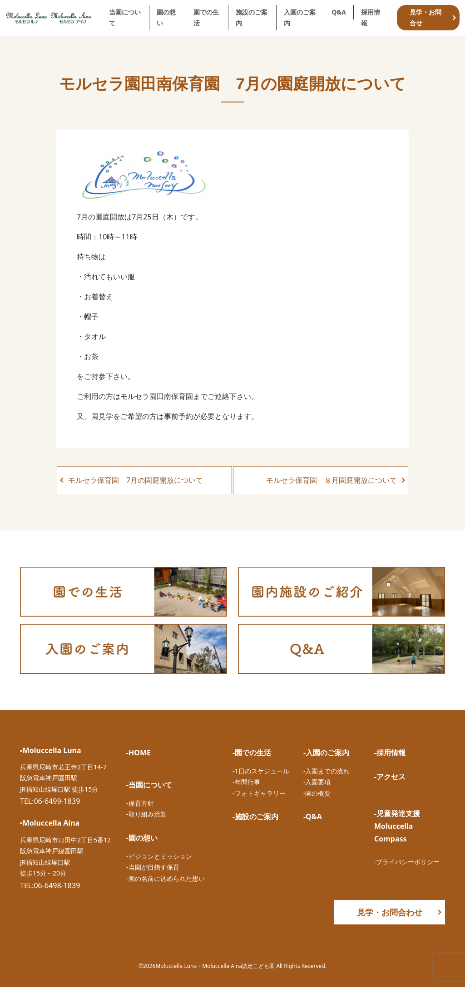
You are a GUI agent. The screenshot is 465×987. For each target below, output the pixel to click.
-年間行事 (246, 782)
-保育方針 (140, 803)
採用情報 (370, 18)
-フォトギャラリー (259, 793)
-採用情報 (390, 753)
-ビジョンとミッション (159, 856)
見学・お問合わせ (389, 912)
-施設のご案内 (255, 817)
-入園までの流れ (326, 771)
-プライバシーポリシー (407, 861)
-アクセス (390, 777)
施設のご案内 (251, 18)
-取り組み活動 (146, 814)
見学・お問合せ (425, 18)
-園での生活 (251, 753)
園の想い (166, 18)
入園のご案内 (300, 18)
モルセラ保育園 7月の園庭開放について (135, 480)
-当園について (149, 785)
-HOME (138, 753)
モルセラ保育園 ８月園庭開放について (331, 480)
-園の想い (142, 838)
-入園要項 (317, 782)
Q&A (338, 12)
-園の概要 (317, 793)
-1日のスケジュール (260, 771)
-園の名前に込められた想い (165, 878)
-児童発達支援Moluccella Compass (397, 826)
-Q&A (312, 817)
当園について (125, 18)
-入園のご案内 (326, 753)
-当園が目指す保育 (152, 867)
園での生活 (206, 18)
